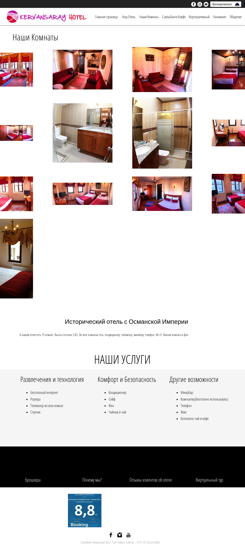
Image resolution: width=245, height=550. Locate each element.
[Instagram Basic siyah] (119, 535)
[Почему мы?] (92, 480)
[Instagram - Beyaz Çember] (199, 4)
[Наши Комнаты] (149, 16)
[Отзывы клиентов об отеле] (150, 480)
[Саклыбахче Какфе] (174, 16)
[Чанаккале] (219, 16)
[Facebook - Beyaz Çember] (193, 4)
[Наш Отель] (129, 16)
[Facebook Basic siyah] (110, 535)
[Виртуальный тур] (209, 480)
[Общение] (236, 16)
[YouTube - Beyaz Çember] (206, 4)
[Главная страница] (106, 16)
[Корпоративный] (199, 16)
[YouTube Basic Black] (128, 535)
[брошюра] (33, 480)
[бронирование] (225, 4)
